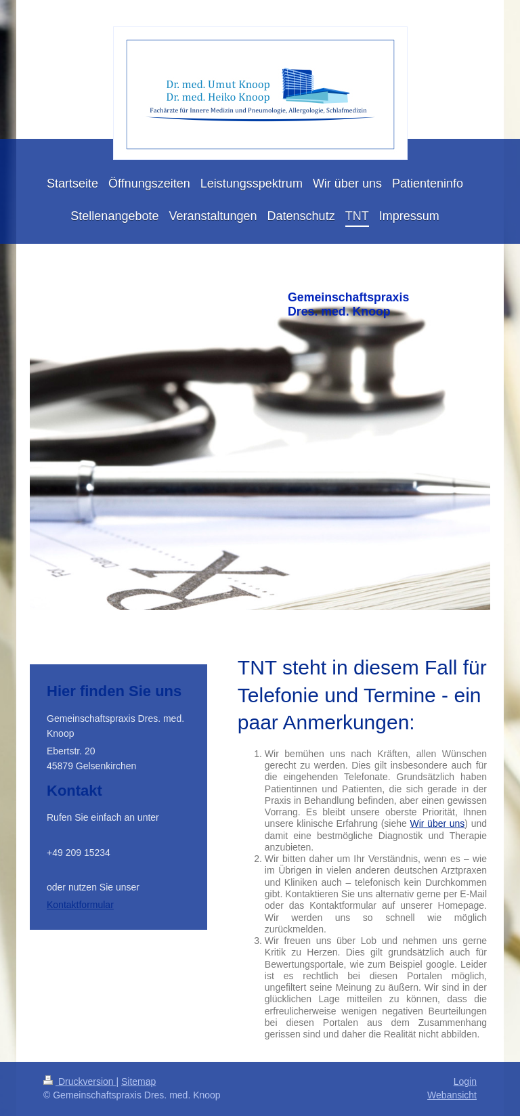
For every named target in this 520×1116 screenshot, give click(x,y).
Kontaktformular (80, 904)
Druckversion (79, 1081)
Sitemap (138, 1081)
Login (465, 1081)
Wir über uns (437, 823)
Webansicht (452, 1095)
